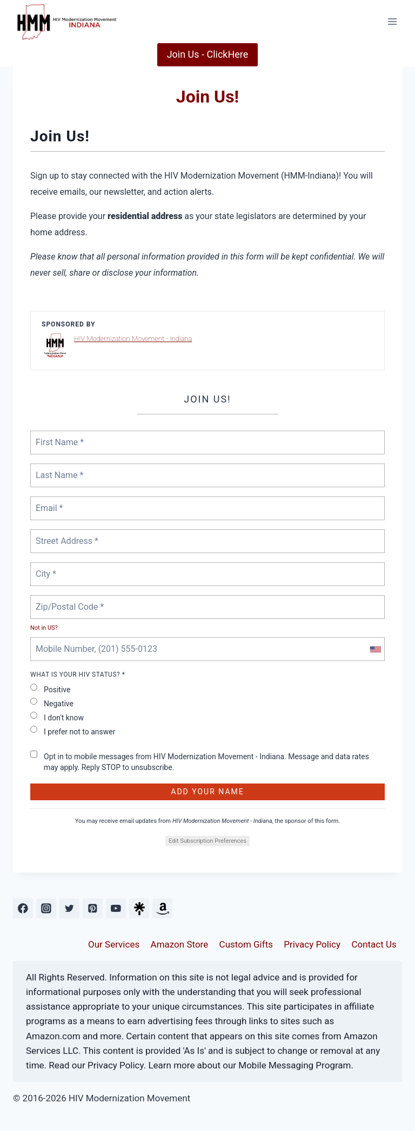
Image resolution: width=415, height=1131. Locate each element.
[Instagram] (46, 908)
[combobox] (375, 649)
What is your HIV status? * (77, 674)
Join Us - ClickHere (208, 54)
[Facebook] (23, 908)
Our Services (113, 944)
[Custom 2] (162, 908)
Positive (50, 689)
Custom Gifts (246, 944)
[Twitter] (69, 908)
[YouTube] (116, 908)
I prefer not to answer (72, 731)
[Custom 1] (139, 908)
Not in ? (44, 627)
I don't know (57, 717)
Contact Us (373, 944)
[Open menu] (392, 21)
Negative (51, 703)
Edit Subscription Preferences (207, 840)
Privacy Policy (312, 944)
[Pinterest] (93, 908)
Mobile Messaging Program (294, 1065)
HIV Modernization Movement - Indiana (133, 339)
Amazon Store (180, 944)
